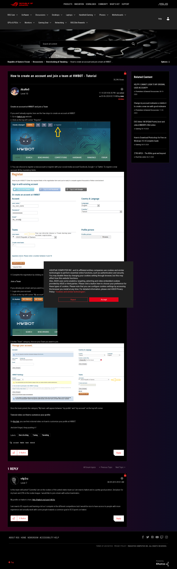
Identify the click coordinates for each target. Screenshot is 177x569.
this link (16, 421)
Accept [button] (104, 300)
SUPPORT (125, 4)
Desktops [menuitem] (55, 15)
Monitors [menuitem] (28, 23)
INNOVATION (79, 4)
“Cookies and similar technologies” (70, 292)
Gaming (138, 129)
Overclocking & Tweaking (56, 62)
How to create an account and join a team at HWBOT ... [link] (91, 62)
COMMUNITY (103, 4)
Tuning (35, 435)
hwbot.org (21, 117)
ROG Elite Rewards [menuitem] (78, 23)
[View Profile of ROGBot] (121, 99)
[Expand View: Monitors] (33, 23)
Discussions (38, 62)
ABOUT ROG (14, 537)
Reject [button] (73, 300)
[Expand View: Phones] (107, 15)
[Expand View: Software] (31, 15)
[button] (60, 141)
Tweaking (45, 435)
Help (160, 19)
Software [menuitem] (25, 15)
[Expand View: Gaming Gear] (50, 23)
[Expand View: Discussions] (47, 15)
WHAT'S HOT (115, 4)
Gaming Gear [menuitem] (43, 23)
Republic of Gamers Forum (19, 62)
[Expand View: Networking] (66, 23)
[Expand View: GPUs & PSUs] (20, 23)
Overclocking (23, 435)
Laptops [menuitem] (69, 15)
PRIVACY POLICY (120, 546)
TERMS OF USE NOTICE (104, 546)
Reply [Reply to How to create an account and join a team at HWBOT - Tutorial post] (118, 453)
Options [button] (164, 62)
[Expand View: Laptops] (74, 15)
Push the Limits (141, 157)
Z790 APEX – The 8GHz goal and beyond (150, 153)
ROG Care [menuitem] (11, 15)
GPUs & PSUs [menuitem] (13, 23)
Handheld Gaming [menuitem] (86, 15)
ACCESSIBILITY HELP (49, 537)
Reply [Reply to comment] (118, 518)
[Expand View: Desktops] (61, 15)
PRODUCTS (68, 4)
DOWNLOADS (91, 4)
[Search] (88, 43)
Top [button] (12, 562)
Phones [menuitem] (102, 15)
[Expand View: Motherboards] (125, 15)
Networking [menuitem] (59, 23)
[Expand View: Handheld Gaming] (94, 15)
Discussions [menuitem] (40, 15)
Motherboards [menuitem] (117, 15)
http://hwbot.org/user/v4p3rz (43, 500)
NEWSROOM (33, 537)
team (27, 443)
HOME (23, 537)
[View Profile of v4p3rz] (24, 478)
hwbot (22, 443)
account (16, 443)
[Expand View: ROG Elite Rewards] (87, 23)
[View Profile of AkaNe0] (25, 89)
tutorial (32, 443)
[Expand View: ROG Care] (17, 15)
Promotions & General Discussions (147, 91)
